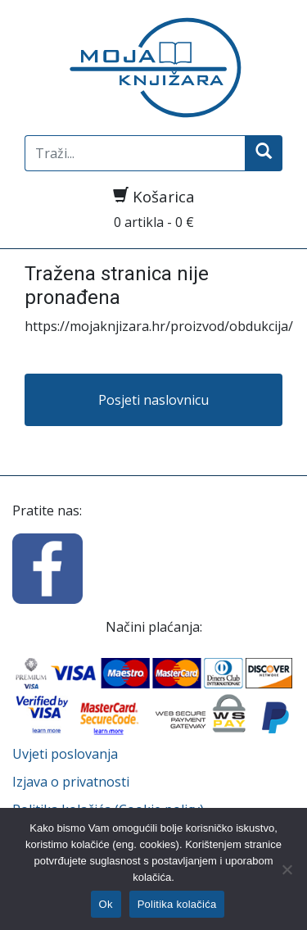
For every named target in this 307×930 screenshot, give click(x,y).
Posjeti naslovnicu (153, 400)
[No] (286, 869)
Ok (106, 904)
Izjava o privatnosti (70, 782)
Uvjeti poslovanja (65, 754)
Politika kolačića (177, 904)
